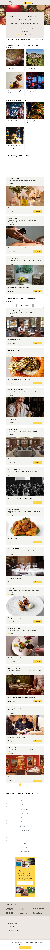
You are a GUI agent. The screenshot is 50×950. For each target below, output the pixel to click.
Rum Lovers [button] (24, 822)
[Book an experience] (29, 3)
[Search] (33, 3)
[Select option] (24, 306)
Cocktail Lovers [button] (24, 826)
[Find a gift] (25, 3)
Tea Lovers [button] (25, 835)
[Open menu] (42, 3)
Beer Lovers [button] (24, 818)
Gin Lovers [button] (25, 813)
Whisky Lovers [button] (25, 809)
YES (25, 947)
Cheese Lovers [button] (25, 801)
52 (35, 784)
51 (32, 784)
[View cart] (38, 3)
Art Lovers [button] (25, 839)
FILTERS (38, 306)
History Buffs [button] (25, 847)
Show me (37, 211)
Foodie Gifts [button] (25, 797)
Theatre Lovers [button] (24, 843)
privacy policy (28, 944)
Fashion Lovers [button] (24, 852)
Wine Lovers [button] (24, 805)
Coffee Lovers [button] (25, 830)
